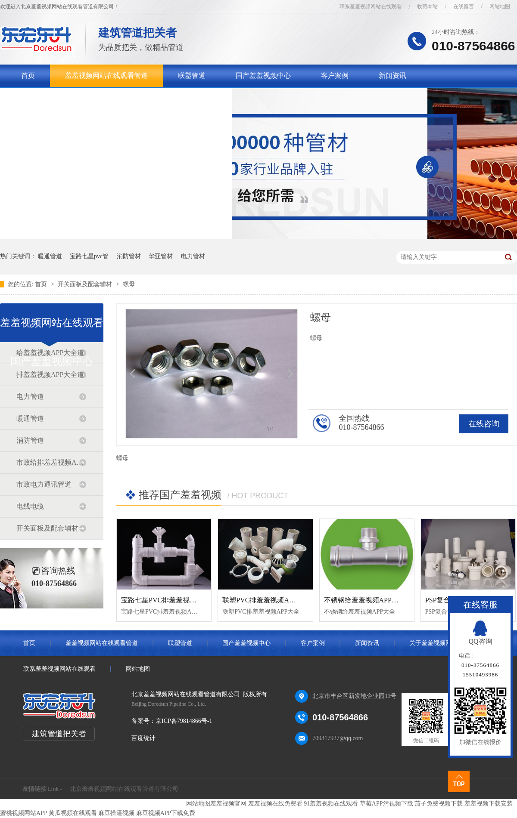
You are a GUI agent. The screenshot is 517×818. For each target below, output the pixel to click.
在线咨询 (483, 424)
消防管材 (129, 256)
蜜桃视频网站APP (23, 813)
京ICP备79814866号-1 (184, 721)
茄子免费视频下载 (438, 803)
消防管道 (30, 440)
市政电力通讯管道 (44, 484)
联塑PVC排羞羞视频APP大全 (266, 600)
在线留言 (463, 6)
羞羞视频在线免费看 (275, 803)
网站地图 (499, 6)
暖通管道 (50, 256)
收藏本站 (427, 6)
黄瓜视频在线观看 (73, 813)
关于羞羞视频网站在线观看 (62, 98)
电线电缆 (30, 506)
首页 (28, 75)
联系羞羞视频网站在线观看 (370, 6)
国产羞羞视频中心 (263, 75)
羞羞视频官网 (228, 803)
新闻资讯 (392, 75)
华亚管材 (161, 256)
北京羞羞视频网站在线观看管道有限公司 (124, 789)
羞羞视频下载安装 (488, 803)
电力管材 (193, 256)
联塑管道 (192, 75)
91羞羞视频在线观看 (331, 803)
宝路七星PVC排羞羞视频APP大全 (172, 600)
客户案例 (335, 75)
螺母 (129, 284)
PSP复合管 (441, 600)
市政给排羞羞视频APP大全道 (51, 462)
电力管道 (30, 396)
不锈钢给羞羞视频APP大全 (364, 600)
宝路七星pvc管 (89, 256)
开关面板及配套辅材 (86, 284)
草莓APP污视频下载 (386, 803)
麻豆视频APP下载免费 (166, 813)
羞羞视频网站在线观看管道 (106, 75)
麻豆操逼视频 (116, 813)
